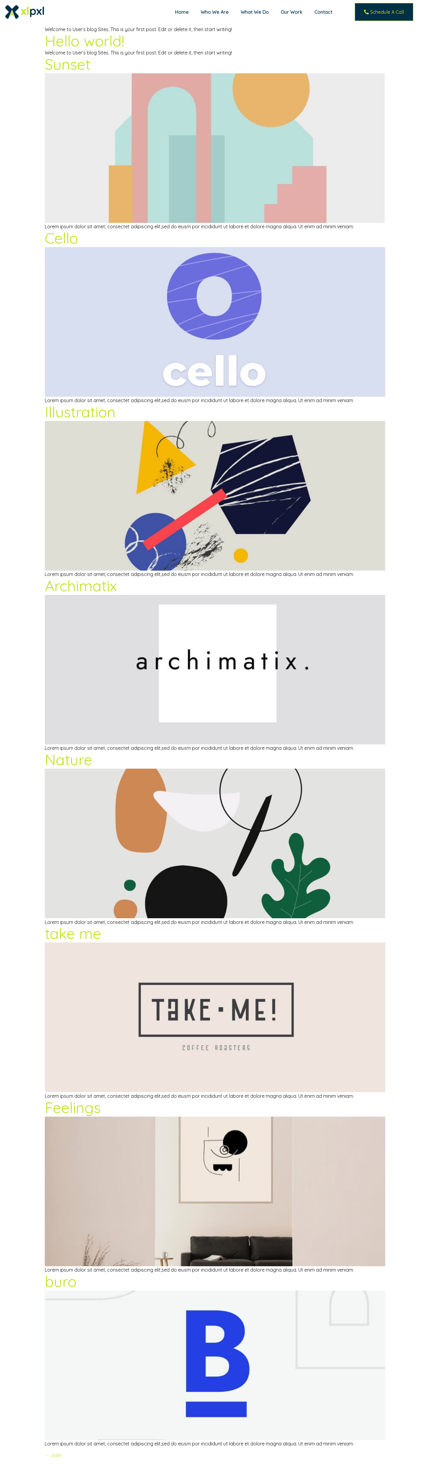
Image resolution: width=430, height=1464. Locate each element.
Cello (61, 238)
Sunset (67, 64)
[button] (384, 12)
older (53, 1455)
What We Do (255, 12)
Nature (68, 759)
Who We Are (215, 12)
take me (73, 933)
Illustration (80, 411)
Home (182, 12)
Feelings (73, 1107)
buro (60, 1281)
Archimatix (81, 585)
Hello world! (85, 40)
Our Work (291, 12)
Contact (323, 12)
